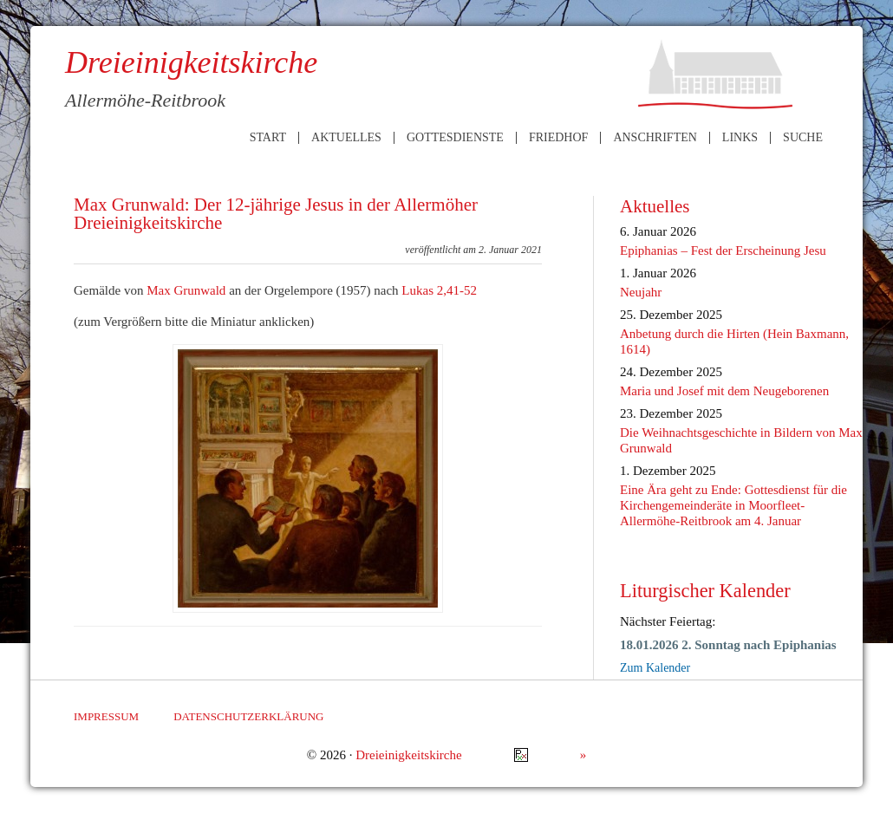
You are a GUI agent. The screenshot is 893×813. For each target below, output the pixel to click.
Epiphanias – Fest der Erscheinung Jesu (723, 250)
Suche (803, 138)
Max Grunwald (186, 290)
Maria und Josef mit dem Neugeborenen (724, 391)
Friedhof (558, 138)
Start (268, 138)
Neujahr (641, 292)
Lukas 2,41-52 (439, 290)
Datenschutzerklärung (248, 716)
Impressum (106, 716)
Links (740, 138)
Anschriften (654, 138)
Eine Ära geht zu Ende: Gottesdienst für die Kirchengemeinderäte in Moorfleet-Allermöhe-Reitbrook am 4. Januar (733, 505)
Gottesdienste (455, 138)
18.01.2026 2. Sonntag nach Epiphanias (728, 645)
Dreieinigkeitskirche (408, 755)
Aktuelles (346, 138)
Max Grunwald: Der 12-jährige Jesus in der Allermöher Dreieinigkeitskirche (276, 213)
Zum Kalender (655, 667)
